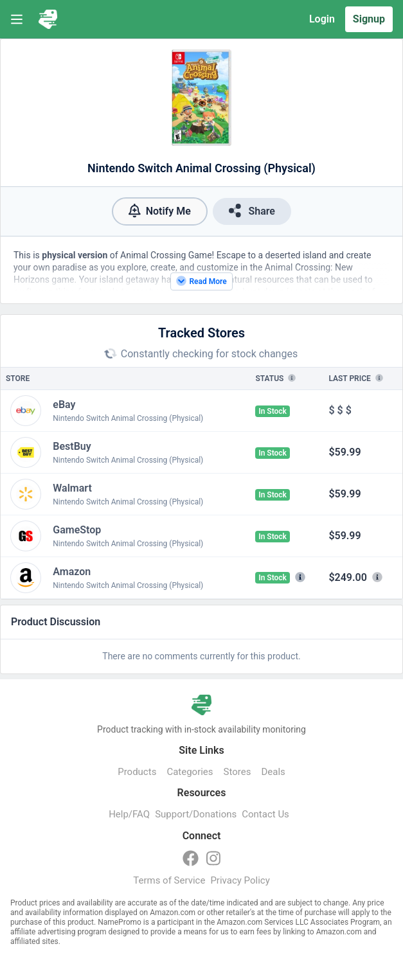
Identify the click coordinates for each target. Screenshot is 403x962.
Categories (189, 772)
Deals (273, 772)
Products (137, 772)
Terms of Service (169, 880)
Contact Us (265, 814)
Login (322, 19)
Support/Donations (196, 814)
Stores (237, 772)
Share (252, 210)
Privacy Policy (239, 880)
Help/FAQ (129, 814)
